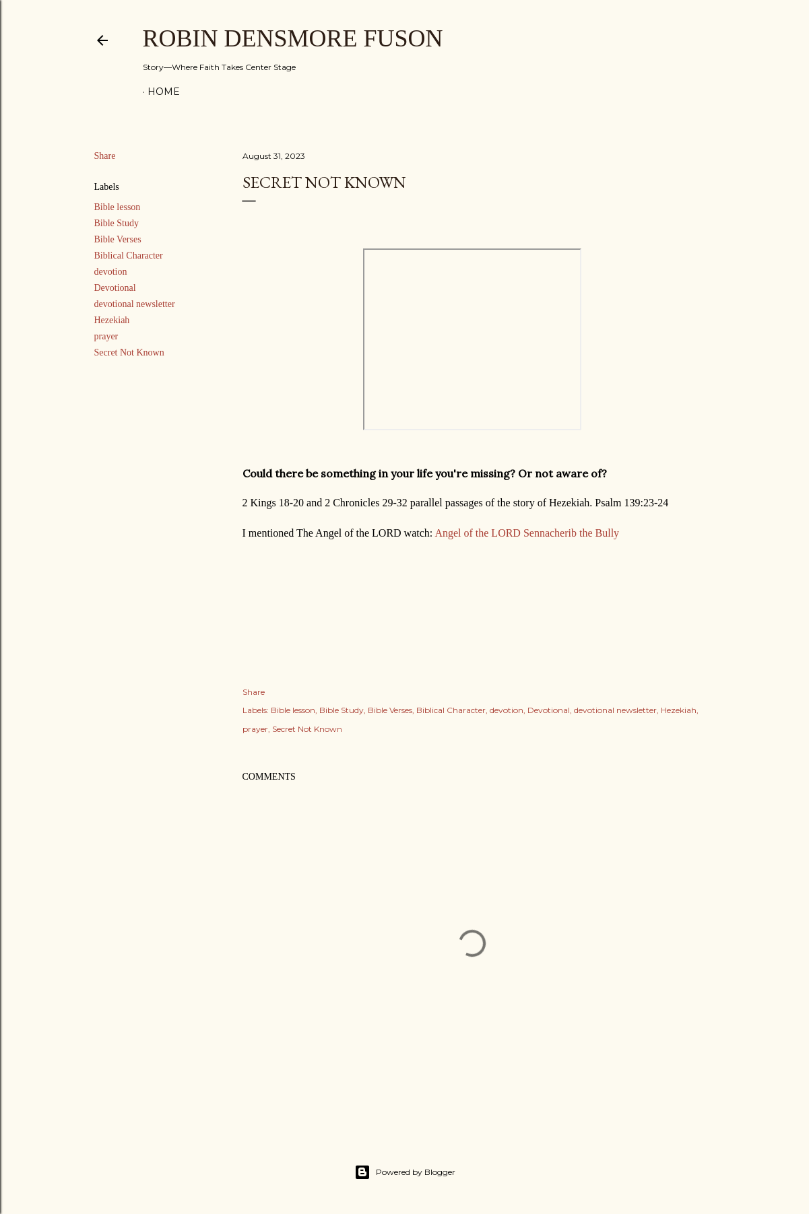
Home (164, 92)
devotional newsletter (134, 304)
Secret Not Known (129, 352)
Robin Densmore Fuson (293, 38)
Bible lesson (117, 207)
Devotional (115, 288)
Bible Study (116, 223)
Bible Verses (117, 239)
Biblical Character (128, 255)
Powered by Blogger (404, 1172)
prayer (106, 336)
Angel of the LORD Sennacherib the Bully (526, 533)
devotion (110, 272)
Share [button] (105, 156)
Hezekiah (112, 320)
